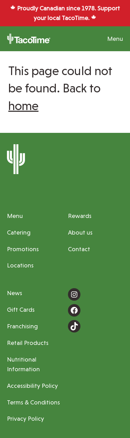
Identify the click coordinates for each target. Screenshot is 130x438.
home (23, 106)
